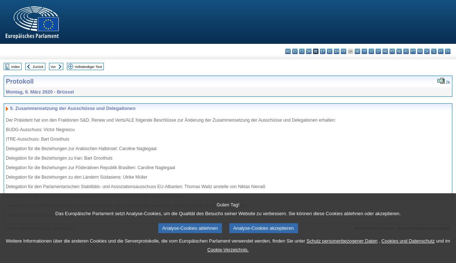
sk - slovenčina (427, 51)
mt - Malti (392, 51)
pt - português (413, 51)
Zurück (38, 67)
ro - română (420, 51)
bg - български (288, 51)
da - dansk (309, 51)
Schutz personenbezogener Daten (341, 249)
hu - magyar (385, 51)
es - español (295, 51)
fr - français (343, 51)
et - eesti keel (322, 51)
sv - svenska (448, 51)
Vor (53, 67)
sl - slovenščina (434, 51)
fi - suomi (441, 51)
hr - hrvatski (357, 51)
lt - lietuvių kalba (378, 51)
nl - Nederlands (399, 51)
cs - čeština (302, 51)
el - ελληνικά (329, 51)
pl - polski (406, 51)
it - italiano (364, 51)
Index (15, 67)
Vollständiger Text (88, 67)
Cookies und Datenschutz (408, 249)
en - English (336, 51)
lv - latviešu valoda (371, 51)
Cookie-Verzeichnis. (228, 257)
